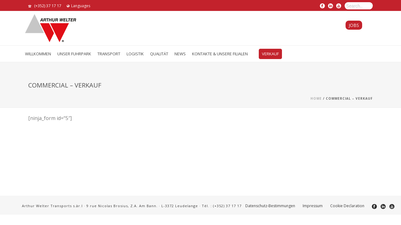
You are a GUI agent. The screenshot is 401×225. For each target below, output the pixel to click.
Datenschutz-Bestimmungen (270, 205)
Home (316, 98)
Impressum (313, 205)
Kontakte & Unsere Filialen (220, 54)
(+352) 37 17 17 (47, 5)
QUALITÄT (159, 54)
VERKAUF (270, 54)
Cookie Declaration (347, 205)
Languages (78, 5)
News (180, 54)
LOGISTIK (135, 54)
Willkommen (38, 54)
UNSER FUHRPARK (74, 54)
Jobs (354, 25)
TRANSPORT (108, 54)
